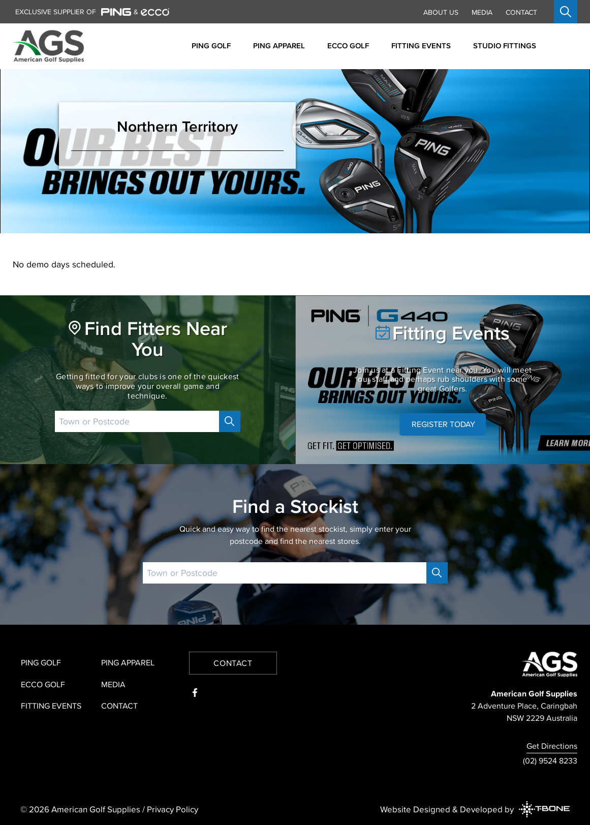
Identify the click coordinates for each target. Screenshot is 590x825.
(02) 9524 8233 (550, 760)
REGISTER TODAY (444, 424)
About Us (440, 12)
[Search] (229, 421)
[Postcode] (137, 421)
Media (482, 12)
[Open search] (565, 11)
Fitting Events (51, 705)
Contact (521, 12)
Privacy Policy (172, 809)
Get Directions (551, 745)
